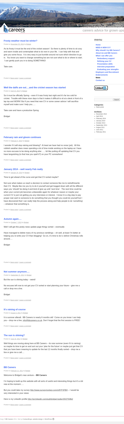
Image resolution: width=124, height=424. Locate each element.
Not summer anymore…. (17, 271)
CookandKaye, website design (33, 419)
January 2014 (100, 121)
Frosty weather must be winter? (20, 41)
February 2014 (101, 118)
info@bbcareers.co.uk (32, 320)
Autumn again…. (12, 219)
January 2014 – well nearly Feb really (23, 169)
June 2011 (99, 130)
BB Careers (10, 367)
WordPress (49, 419)
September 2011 (101, 125)
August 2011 (100, 127)
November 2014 (101, 114)
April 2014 (99, 116)
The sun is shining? (14, 335)
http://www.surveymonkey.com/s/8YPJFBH (49, 390)
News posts (14, 78)
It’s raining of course (15, 309)
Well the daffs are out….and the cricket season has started (35, 87)
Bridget (28, 44)
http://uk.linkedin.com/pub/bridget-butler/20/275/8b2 (50, 399)
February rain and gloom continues (22, 137)
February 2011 (101, 132)
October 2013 (100, 123)
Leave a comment (25, 78)
